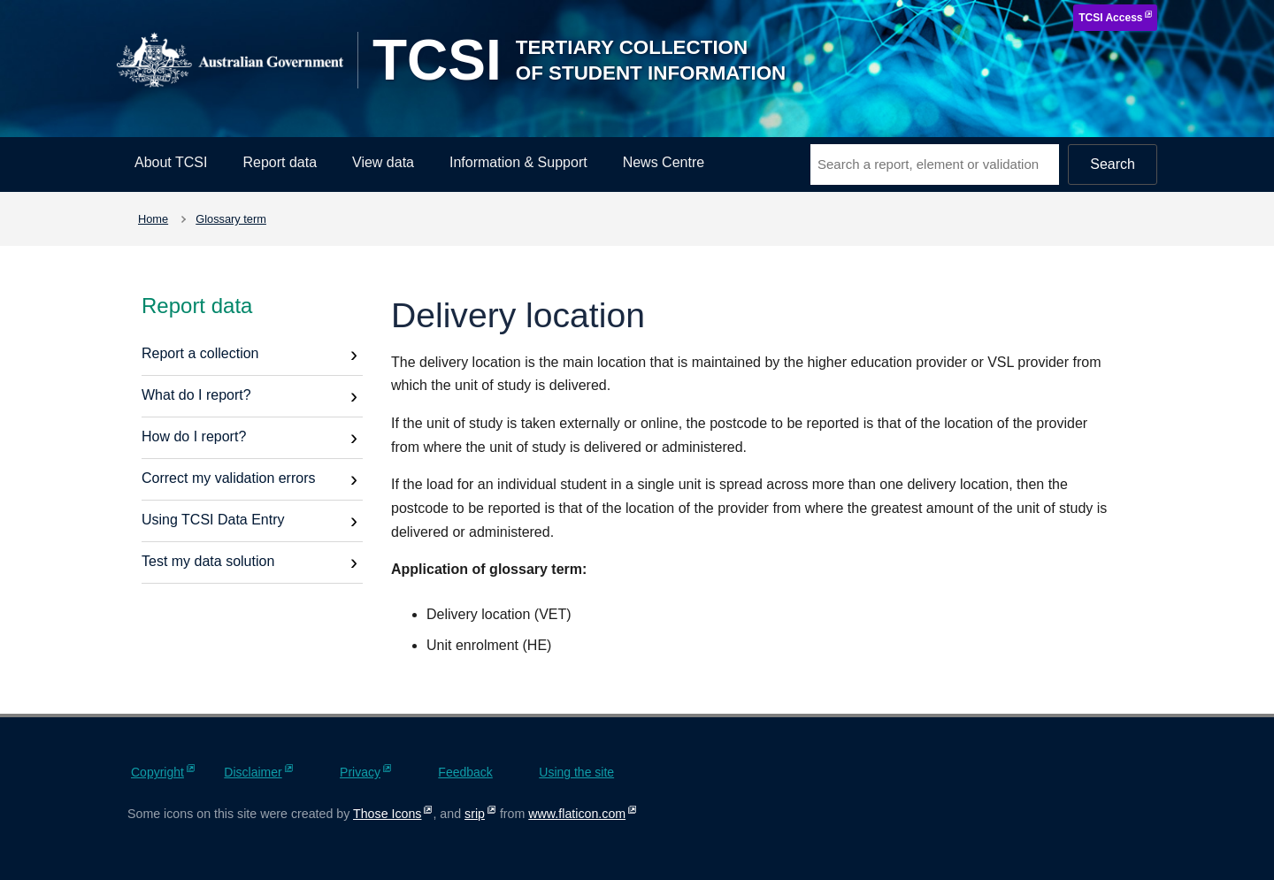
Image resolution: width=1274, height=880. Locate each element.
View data (383, 162)
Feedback (465, 772)
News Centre (663, 162)
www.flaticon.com (576, 814)
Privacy (360, 772)
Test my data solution (208, 561)
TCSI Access (1110, 17)
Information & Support (518, 162)
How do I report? (194, 436)
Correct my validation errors (229, 478)
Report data (279, 162)
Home (153, 219)
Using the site (576, 772)
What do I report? (196, 394)
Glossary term (231, 219)
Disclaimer (252, 772)
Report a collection (200, 353)
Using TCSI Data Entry (213, 519)
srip (474, 814)
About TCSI (170, 162)
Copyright (157, 772)
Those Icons (387, 814)
